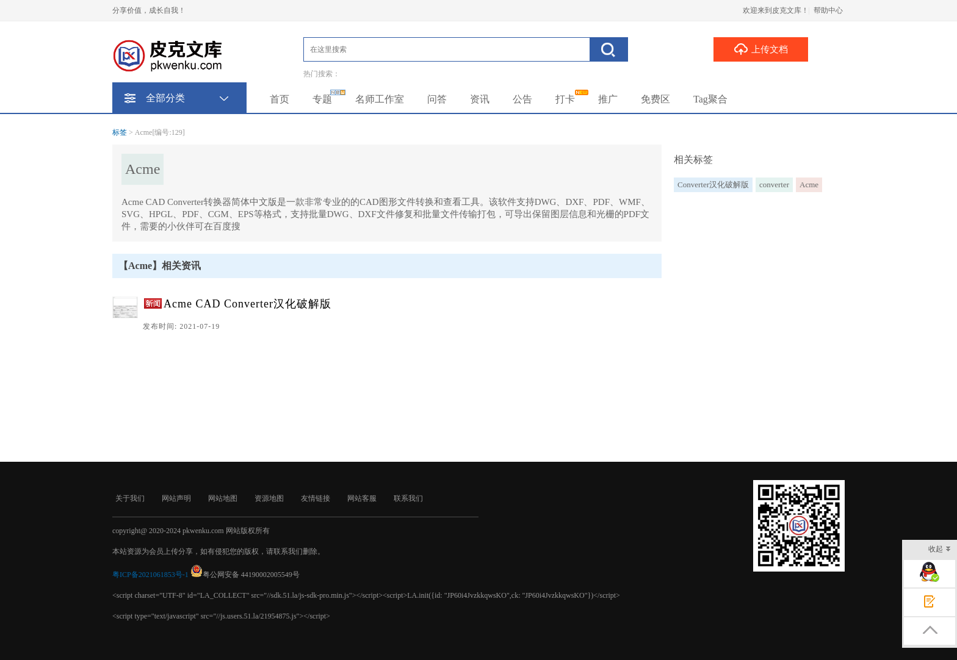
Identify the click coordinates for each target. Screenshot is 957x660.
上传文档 (761, 48)
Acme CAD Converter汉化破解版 (247, 304)
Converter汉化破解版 (713, 184)
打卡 (565, 99)
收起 (939, 550)
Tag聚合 (710, 99)
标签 (119, 132)
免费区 (655, 99)
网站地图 (222, 498)
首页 (279, 99)
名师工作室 (379, 99)
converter (774, 184)
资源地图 (269, 498)
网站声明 (176, 498)
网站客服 (362, 498)
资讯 (479, 99)
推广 (608, 99)
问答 (437, 99)
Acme (809, 184)
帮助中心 (828, 10)
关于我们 (130, 498)
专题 (322, 99)
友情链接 (315, 498)
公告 (522, 99)
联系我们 (408, 498)
